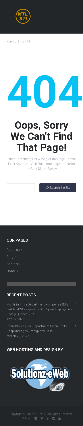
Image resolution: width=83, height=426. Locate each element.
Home (10, 41)
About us (13, 249)
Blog (10, 257)
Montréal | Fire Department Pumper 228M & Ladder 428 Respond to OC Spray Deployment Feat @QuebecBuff (40, 309)
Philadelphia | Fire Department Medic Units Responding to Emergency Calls (37, 328)
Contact (12, 264)
